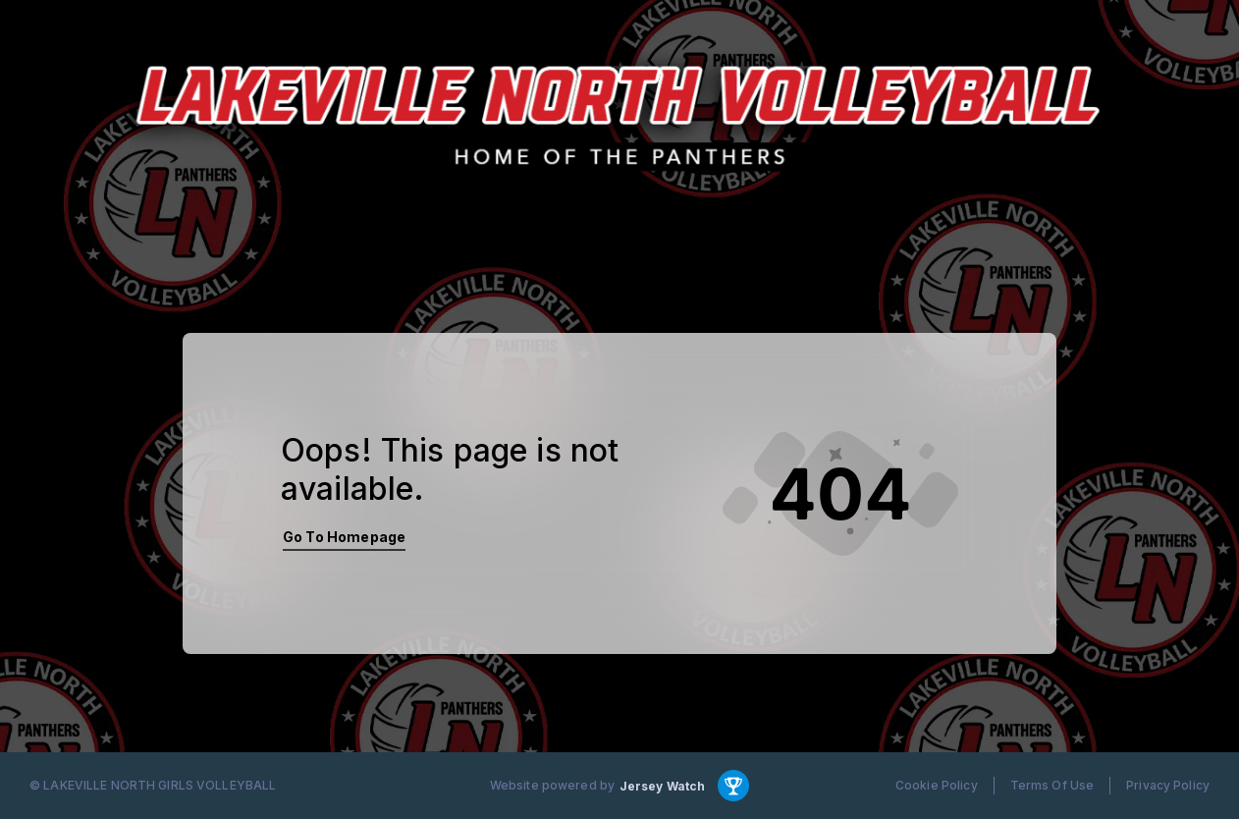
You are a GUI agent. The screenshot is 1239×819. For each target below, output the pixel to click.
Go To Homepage (344, 536)
